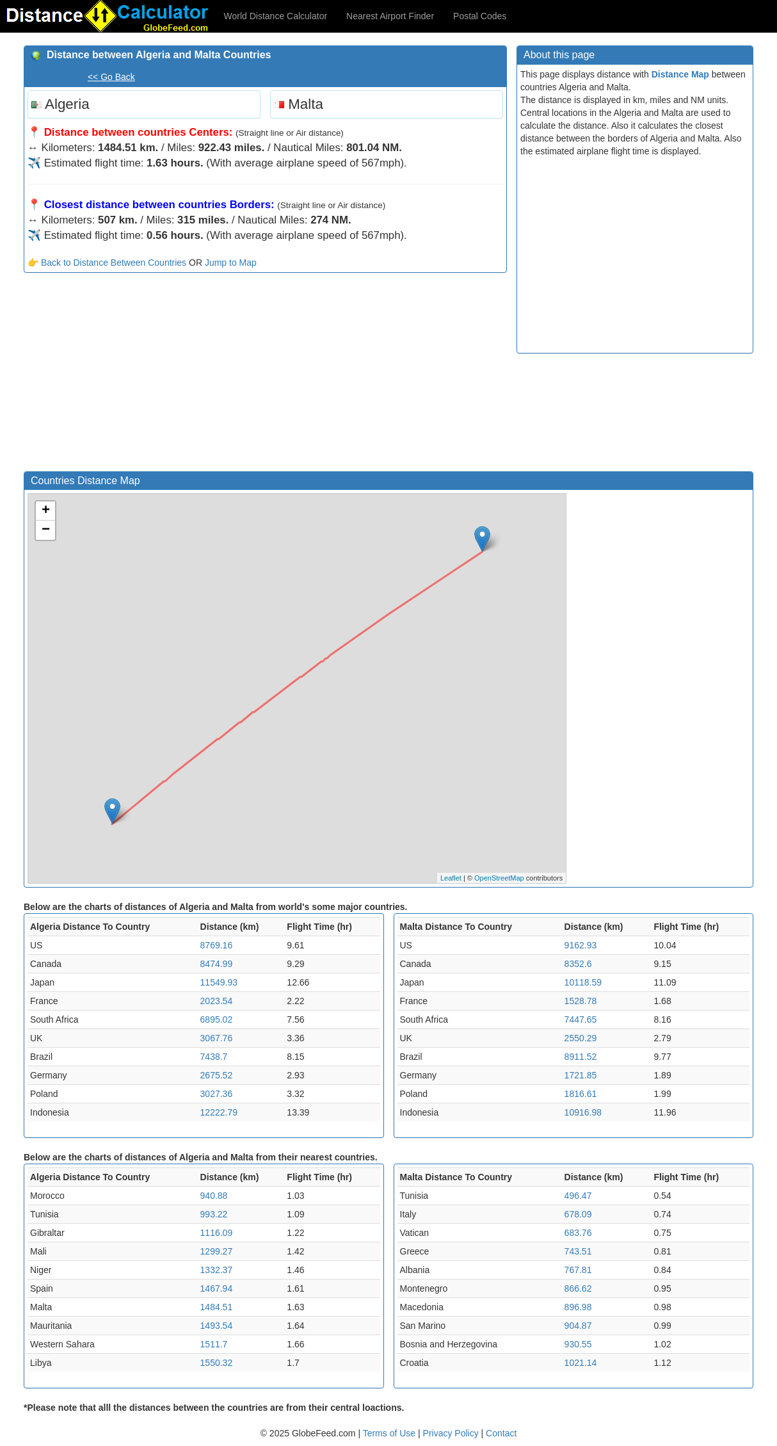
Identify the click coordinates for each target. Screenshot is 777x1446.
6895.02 (216, 1019)
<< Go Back (111, 77)
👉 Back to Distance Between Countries (107, 262)
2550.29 (581, 1038)
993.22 (214, 1214)
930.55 (578, 1344)
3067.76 (216, 1038)
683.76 (578, 1233)
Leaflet (450, 878)
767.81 (578, 1270)
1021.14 (581, 1363)
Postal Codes (479, 16)
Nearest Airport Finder (390, 16)
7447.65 (581, 1019)
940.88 (214, 1195)
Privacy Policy (452, 1433)
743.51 (578, 1251)
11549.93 (218, 982)
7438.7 (214, 1057)
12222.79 (218, 1112)
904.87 (578, 1325)
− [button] (46, 530)
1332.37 (216, 1270)
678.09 (578, 1214)
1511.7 (214, 1344)
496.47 (578, 1195)
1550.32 (216, 1363)
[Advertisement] (265, 375)
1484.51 (216, 1307)
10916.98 (583, 1112)
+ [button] (46, 511)
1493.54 (216, 1325)
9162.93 (581, 945)
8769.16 (216, 945)
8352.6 (578, 964)
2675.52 (216, 1075)
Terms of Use (390, 1433)
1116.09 (216, 1233)
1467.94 (216, 1288)
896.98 (578, 1307)
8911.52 (581, 1057)
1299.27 (216, 1251)
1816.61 (581, 1094)
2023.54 (216, 1001)
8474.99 (216, 964)
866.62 (578, 1288)
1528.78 (581, 1001)
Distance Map (680, 74)
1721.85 (581, 1075)
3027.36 (216, 1094)
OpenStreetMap (499, 878)
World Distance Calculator (276, 16)
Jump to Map (231, 262)
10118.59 (583, 982)
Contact (501, 1433)
